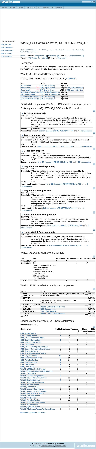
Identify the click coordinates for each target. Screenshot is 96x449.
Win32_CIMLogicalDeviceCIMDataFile (36, 371)
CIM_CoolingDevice (28, 336)
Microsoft (62, 58)
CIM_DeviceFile (27, 344)
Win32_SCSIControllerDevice (32, 402)
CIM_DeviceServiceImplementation (35, 349)
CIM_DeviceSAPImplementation (34, 347)
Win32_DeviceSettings (30, 380)
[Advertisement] (46, 23)
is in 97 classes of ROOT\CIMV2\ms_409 (55, 146)
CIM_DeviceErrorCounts (30, 342)
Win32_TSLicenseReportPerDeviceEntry (37, 409)
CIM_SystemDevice (28, 362)
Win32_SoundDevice (29, 405)
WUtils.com (85, 446)
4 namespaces (85, 131)
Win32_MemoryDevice (29, 387)
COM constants (6, 56)
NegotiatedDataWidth (30, 92)
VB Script (32, 58)
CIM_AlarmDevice (28, 333)
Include (4, 8)
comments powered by (33, 412)
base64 (12, 8)
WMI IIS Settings (6, 53)
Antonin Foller (60, 446)
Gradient (46, 8)
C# (39, 58)
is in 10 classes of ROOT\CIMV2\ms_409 (56, 131)
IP (38, 8)
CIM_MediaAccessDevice (31, 358)
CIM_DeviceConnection (63, 50)
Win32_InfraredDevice (29, 385)
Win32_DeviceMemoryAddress (33, 378)
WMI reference (6, 44)
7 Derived (70, 78)
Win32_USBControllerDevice (29, 52)
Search (20, 8)
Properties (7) (41, 56)
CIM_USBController (74, 88)
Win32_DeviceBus (28, 373)
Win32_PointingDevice (30, 400)
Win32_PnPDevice (28, 398)
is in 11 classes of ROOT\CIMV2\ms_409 (64, 184)
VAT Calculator (57, 8)
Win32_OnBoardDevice (30, 396)
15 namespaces (85, 146)
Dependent (25, 90)
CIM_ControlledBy (78, 50)
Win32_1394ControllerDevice (32, 369)
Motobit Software (47, 446)
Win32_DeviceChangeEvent (32, 376)
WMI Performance (7, 50)
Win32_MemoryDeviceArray (32, 389)
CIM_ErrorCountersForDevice (33, 353)
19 (60, 356)
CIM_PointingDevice (29, 360)
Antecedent (25, 88)
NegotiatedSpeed (28, 94)
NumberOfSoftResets (30, 99)
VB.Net (45, 58)
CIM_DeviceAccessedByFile (32, 338)
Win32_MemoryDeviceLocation (33, 391)
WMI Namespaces (7, 47)
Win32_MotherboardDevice (32, 393)
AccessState (26, 85)
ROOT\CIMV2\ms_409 (33, 50)
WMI (22, 50)
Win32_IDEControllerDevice (32, 382)
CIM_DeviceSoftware (29, 351)
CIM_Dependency (48, 50)
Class (22, 56)
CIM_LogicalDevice (74, 90)
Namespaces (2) (77, 56)
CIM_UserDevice (27, 367)
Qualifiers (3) (53, 56)
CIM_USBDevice (27, 364)
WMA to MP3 (30, 8)
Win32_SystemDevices (30, 407)
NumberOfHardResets (30, 97)
